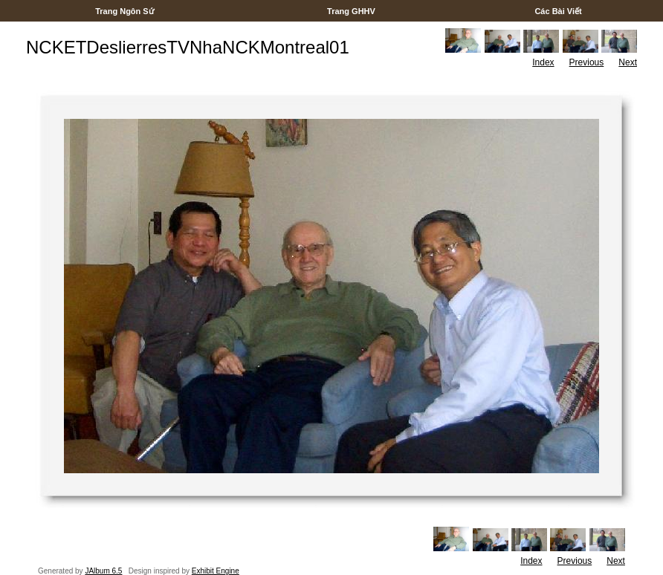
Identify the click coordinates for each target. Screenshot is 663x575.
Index (543, 62)
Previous (586, 62)
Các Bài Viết (558, 11)
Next (627, 62)
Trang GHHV (351, 11)
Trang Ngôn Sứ (124, 11)
